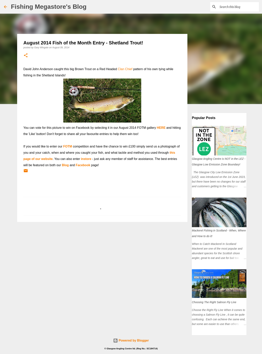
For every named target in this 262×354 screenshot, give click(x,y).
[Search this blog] (238, 6)
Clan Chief (125, 69)
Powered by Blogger (131, 340)
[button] (25, 55)
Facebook (83, 165)
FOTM (67, 146)
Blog (65, 165)
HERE (161, 127)
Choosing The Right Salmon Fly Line (214, 302)
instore (86, 159)
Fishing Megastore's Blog (48, 6)
